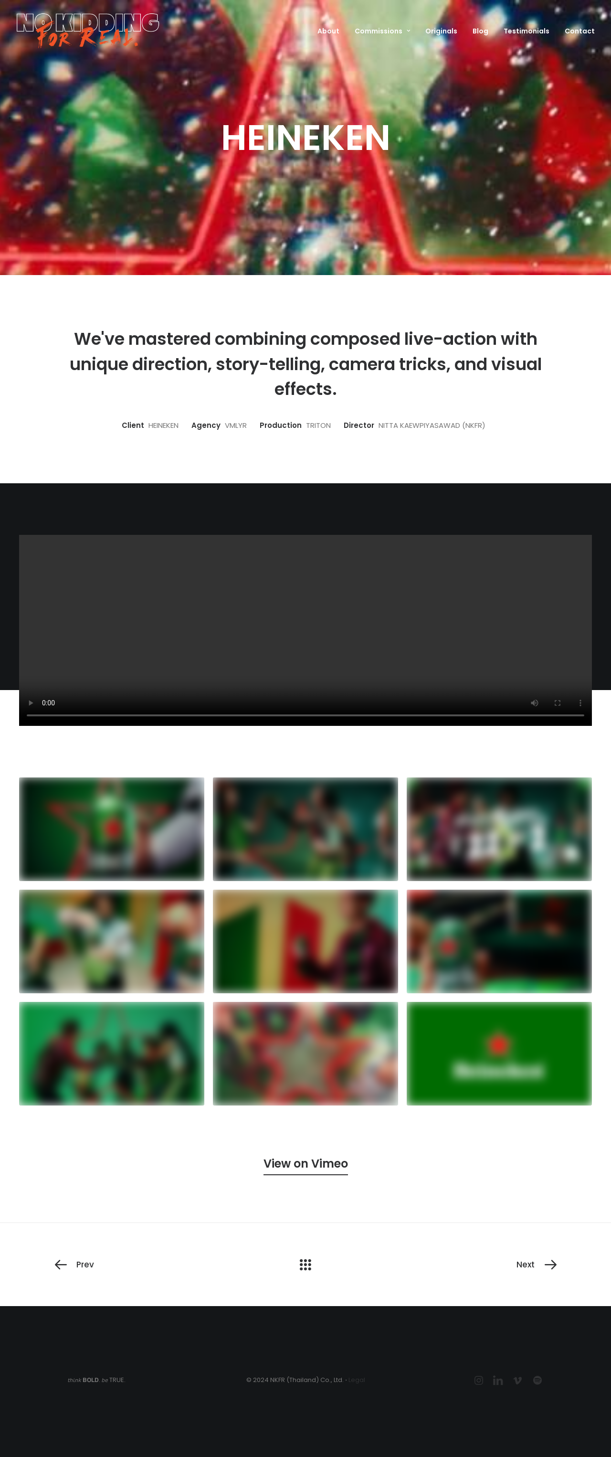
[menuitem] (331, 31)
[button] (305, 1163)
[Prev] (154, 1264)
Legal (356, 1379)
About (328, 31)
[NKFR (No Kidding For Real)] (87, 31)
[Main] (305, 1264)
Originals (441, 31)
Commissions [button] (382, 31)
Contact (580, 31)
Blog (480, 31)
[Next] (457, 1264)
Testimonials (526, 31)
